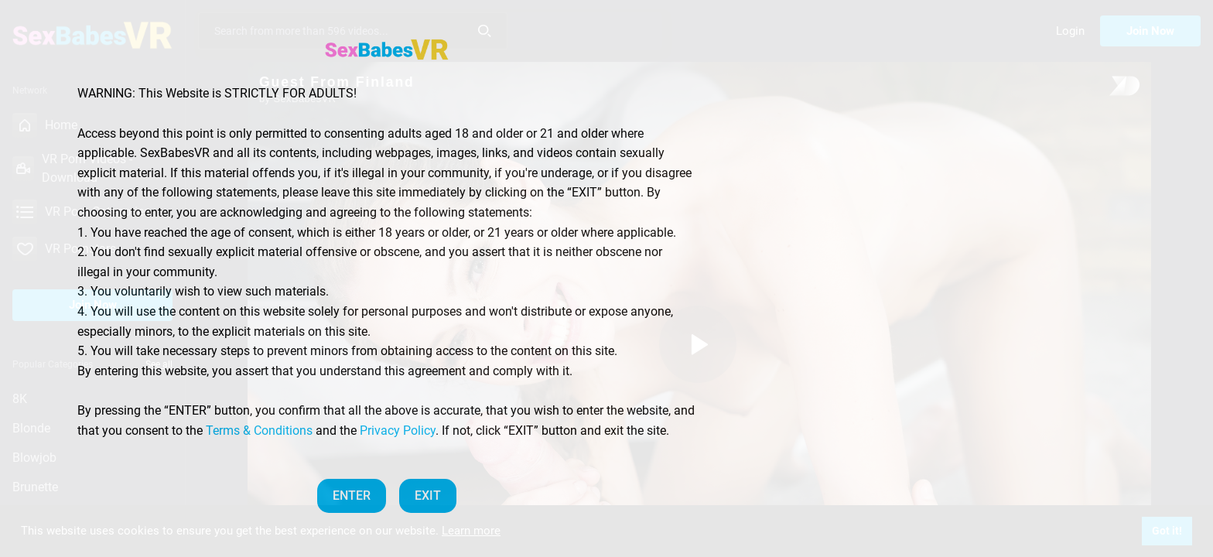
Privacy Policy (398, 430)
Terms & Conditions (259, 430)
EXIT (428, 495)
